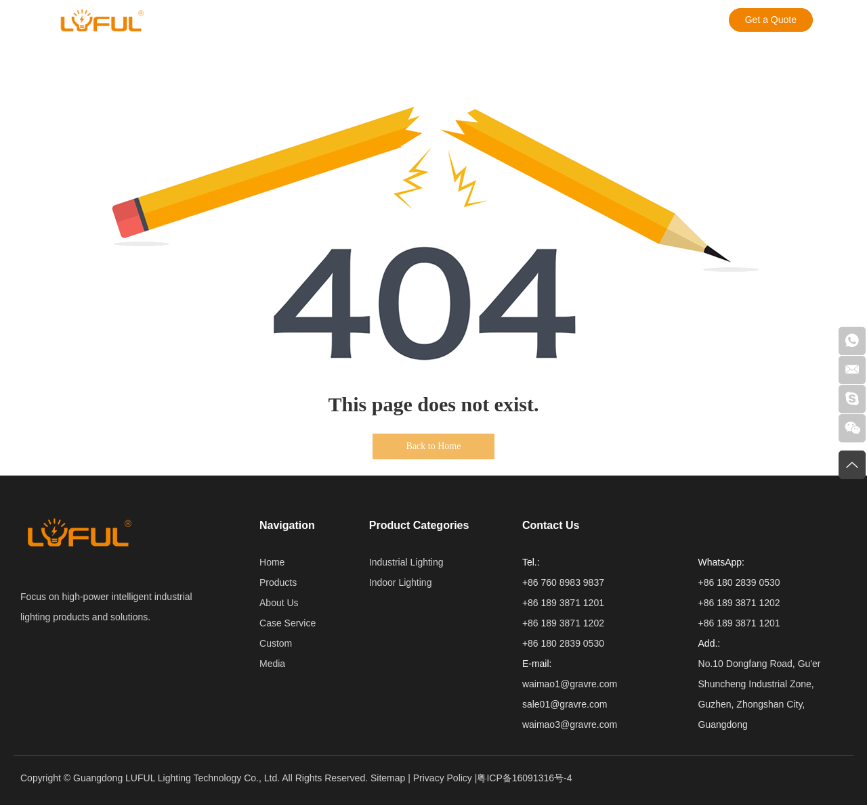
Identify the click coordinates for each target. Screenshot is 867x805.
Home (271, 562)
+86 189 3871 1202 (739, 602)
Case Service (323, 20)
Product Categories (419, 525)
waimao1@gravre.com (569, 683)
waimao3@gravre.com (569, 724)
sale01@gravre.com (565, 704)
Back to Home (433, 446)
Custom (394, 20)
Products (184, 20)
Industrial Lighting (406, 562)
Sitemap (388, 778)
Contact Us (509, 20)
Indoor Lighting (400, 582)
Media (448, 20)
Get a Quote (771, 19)
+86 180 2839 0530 (739, 582)
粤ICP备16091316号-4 (524, 778)
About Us (248, 20)
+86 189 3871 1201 (739, 623)
